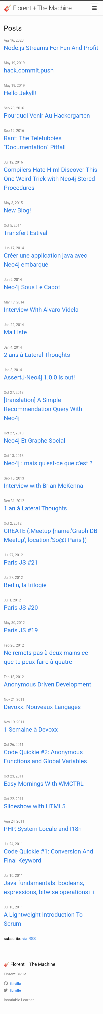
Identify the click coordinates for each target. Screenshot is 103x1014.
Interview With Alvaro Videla (41, 309)
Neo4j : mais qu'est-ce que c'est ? (48, 463)
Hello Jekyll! (20, 93)
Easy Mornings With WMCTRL (44, 783)
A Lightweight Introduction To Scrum (43, 919)
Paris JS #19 (21, 630)
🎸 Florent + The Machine (38, 8)
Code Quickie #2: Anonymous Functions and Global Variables (45, 757)
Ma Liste (15, 332)
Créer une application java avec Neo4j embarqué (45, 260)
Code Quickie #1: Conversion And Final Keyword (48, 856)
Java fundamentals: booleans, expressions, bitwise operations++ (49, 888)
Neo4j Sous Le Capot (32, 287)
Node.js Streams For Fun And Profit (51, 47)
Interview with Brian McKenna (43, 485)
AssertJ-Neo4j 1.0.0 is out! (39, 377)
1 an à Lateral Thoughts (35, 508)
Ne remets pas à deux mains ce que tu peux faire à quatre (46, 657)
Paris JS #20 (21, 607)
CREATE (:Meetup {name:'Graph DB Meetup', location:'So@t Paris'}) (50, 535)
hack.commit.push (29, 70)
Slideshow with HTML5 (34, 806)
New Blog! (17, 210)
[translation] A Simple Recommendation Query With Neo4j (43, 409)
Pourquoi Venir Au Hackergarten (47, 115)
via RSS (29, 938)
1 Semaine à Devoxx (31, 729)
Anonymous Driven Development (47, 684)
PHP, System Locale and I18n (43, 828)
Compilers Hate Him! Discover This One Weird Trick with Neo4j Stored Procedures (50, 178)
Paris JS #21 (21, 562)
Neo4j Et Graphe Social (34, 440)
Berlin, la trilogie (25, 585)
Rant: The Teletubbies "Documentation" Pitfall (35, 143)
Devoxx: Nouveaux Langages (42, 707)
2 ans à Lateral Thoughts (37, 354)
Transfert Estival (25, 233)
